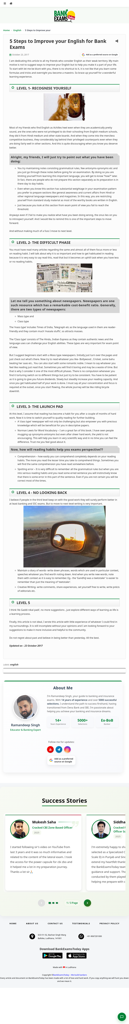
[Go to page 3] (57, 939)
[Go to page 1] (50, 939)
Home (6, 30)
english (14, 664)
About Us (32, 959)
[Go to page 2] (53, 939)
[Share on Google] (100, 54)
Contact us (55, 959)
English (17, 30)
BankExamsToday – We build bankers (70, 1011)
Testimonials (81, 959)
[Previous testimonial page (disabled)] (41, 939)
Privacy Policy (109, 959)
